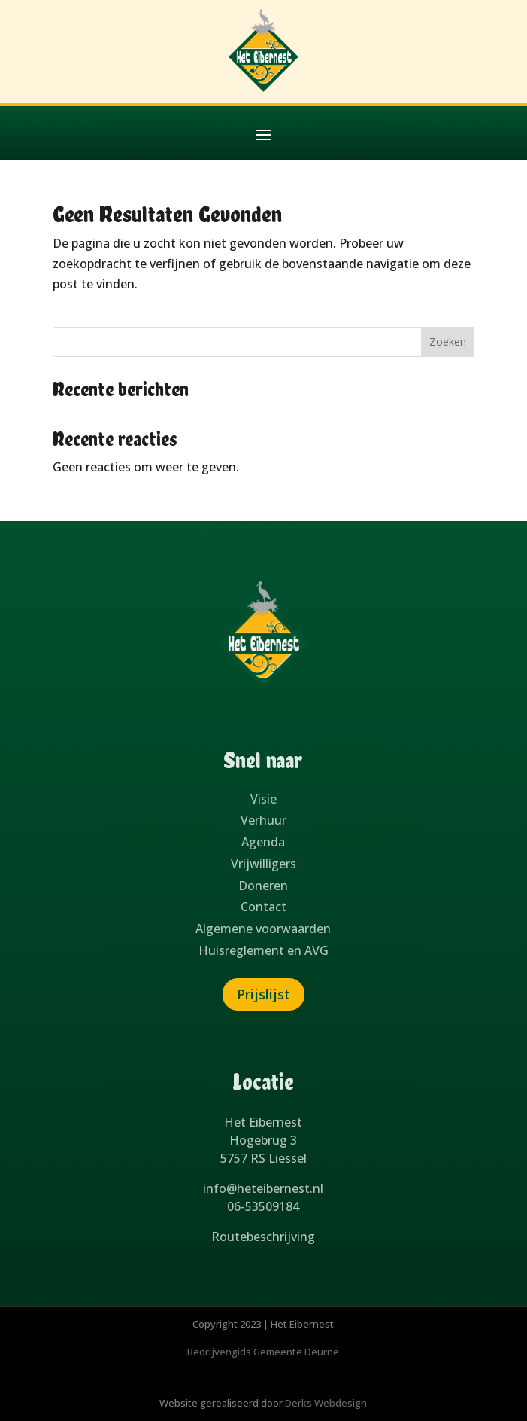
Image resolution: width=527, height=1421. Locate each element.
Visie (263, 799)
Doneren (263, 885)
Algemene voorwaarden (263, 928)
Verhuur (263, 820)
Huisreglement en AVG (263, 950)
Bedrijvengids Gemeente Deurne (263, 1351)
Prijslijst (263, 994)
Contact (263, 906)
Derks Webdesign (326, 1403)
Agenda (263, 842)
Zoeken (447, 341)
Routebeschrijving (263, 1236)
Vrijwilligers (263, 863)
